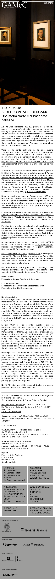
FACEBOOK (35, 490)
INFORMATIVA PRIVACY (40, 508)
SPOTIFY (34, 501)
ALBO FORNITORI (15, 494)
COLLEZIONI (35, 468)
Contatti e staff (14, 473)
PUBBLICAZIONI (37, 476)
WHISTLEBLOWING (15, 501)
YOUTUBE (34, 497)
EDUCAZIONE (36, 471)
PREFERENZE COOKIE (40, 513)
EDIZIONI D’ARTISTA (39, 478)
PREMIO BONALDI (38, 473)
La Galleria (12, 470)
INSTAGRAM (35, 492)
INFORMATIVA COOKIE (40, 511)
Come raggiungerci (16, 480)
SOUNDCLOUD (35, 499)
